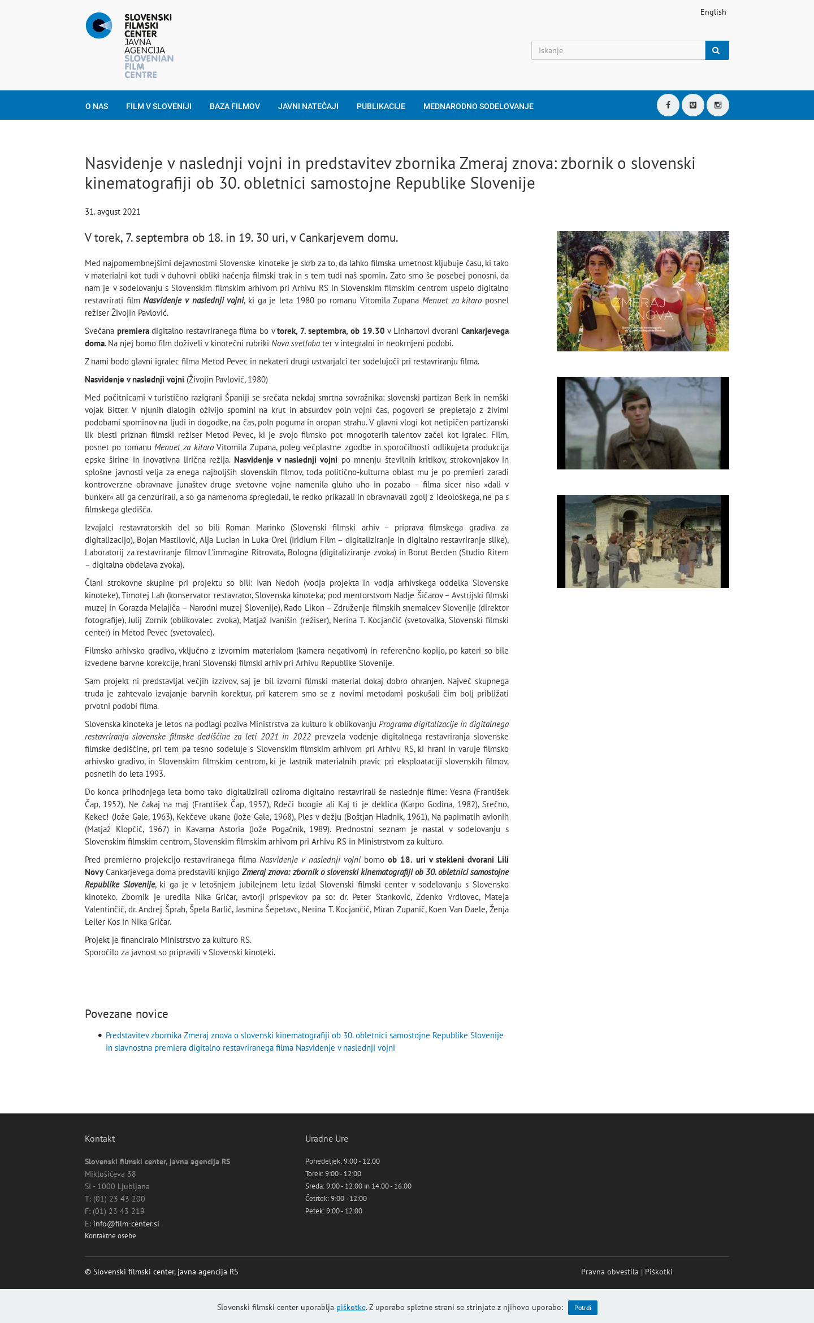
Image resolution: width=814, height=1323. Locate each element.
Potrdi (582, 1307)
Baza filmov (235, 106)
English (713, 12)
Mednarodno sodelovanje (478, 106)
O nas (96, 106)
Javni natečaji (308, 106)
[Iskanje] (618, 50)
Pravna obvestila (610, 1272)
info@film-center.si (126, 1223)
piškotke (351, 1307)
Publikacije (381, 106)
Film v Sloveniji (159, 106)
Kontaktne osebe (110, 1236)
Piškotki (659, 1272)
